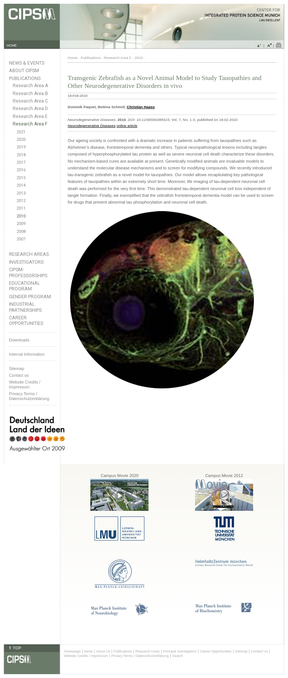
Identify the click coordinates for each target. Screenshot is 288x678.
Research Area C (30, 101)
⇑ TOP (14, 648)
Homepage (72, 651)
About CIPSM (24, 70)
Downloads (19, 340)
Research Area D (30, 108)
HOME (12, 45)
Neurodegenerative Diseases (92, 126)
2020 (21, 139)
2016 (21, 170)
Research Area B (30, 93)
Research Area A (30, 85)
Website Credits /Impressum (24, 384)
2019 (21, 147)
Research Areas (29, 254)
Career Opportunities (26, 320)
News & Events (26, 63)
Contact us (19, 375)
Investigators (26, 262)
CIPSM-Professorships (28, 272)
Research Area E (30, 116)
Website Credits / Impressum (86, 656)
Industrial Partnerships (25, 307)
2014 (21, 185)
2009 (21, 223)
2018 (21, 155)
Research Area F (30, 124)
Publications (24, 78)
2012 (21, 200)
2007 (21, 239)
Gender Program (30, 296)
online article (127, 126)
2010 (21, 216)
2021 (21, 132)
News (88, 651)
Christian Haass (141, 107)
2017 (21, 162)
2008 (21, 231)
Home (73, 58)
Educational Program (24, 285)
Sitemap (16, 368)
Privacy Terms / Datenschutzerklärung (29, 396)
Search (177, 656)
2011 (21, 208)
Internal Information (27, 354)
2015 (21, 177)
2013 (21, 193)
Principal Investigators (179, 651)
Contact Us (259, 651)
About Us (103, 651)
